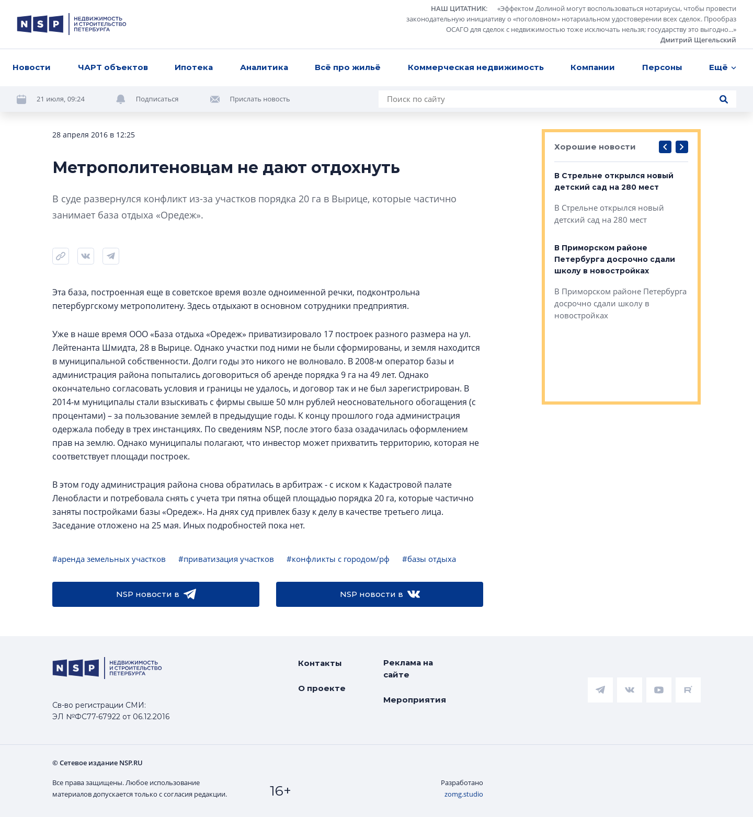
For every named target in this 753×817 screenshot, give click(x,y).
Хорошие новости (595, 147)
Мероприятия (414, 700)
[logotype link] (72, 24)
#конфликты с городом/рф (338, 559)
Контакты (320, 663)
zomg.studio (463, 794)
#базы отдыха (429, 559)
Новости (32, 67)
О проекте (322, 688)
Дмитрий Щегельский (698, 39)
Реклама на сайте (408, 669)
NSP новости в (156, 594)
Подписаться (157, 98)
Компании (593, 67)
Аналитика (264, 67)
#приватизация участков (226, 559)
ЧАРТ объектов (113, 67)
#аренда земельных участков (109, 559)
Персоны (662, 67)
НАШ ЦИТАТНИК (458, 8)
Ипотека (194, 67)
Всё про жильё (348, 67)
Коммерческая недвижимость (476, 67)
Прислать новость (260, 98)
